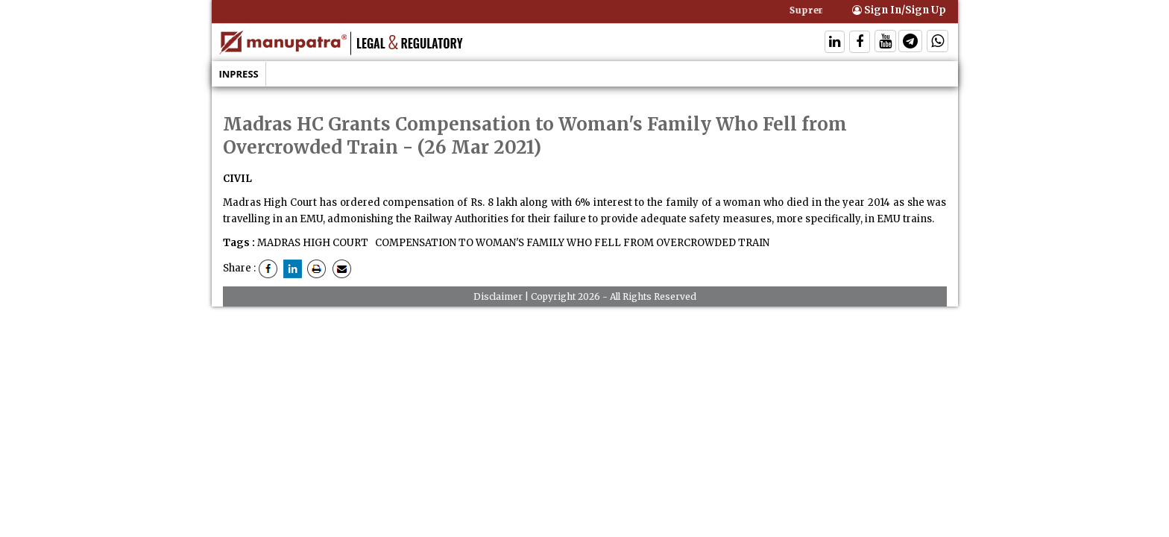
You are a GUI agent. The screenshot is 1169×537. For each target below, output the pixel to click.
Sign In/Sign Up (899, 10)
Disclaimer (498, 296)
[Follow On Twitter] (885, 42)
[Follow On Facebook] (859, 42)
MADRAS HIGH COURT (312, 242)
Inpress (239, 74)
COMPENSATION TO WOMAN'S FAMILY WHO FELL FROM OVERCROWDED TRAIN (571, 242)
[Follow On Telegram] (910, 42)
